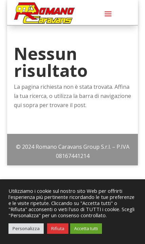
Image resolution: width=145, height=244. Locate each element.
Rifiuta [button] (57, 228)
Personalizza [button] (26, 228)
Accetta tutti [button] (86, 228)
